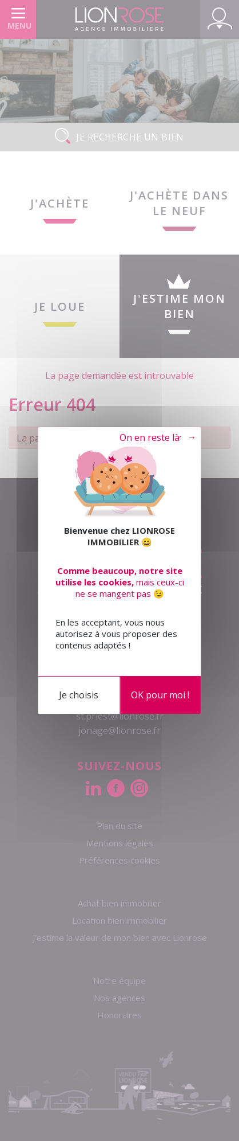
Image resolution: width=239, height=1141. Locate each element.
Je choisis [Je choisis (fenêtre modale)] (78, 695)
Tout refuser (148, 438)
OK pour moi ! (160, 695)
